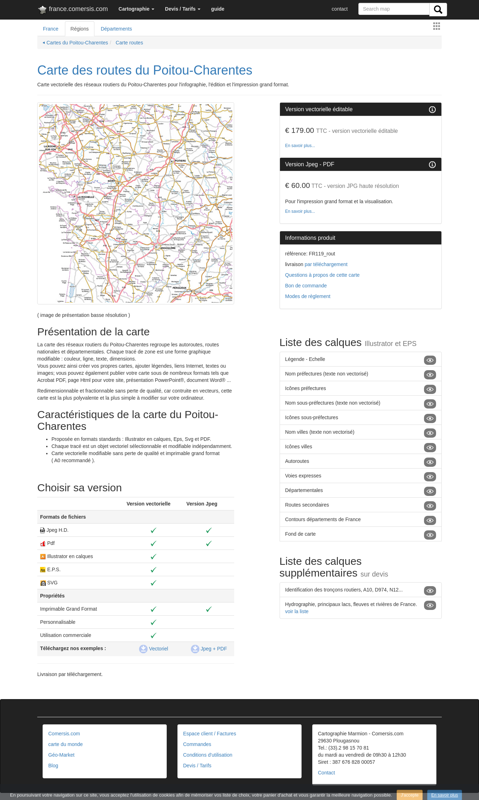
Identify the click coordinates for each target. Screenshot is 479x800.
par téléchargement (325, 264)
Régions (80, 29)
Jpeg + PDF (209, 649)
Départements (116, 29)
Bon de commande (306, 285)
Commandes (197, 744)
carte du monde (65, 744)
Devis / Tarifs (197, 765)
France (51, 29)
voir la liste (297, 611)
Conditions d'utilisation (207, 755)
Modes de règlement (308, 296)
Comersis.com (64, 733)
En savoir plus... (300, 145)
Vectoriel (153, 649)
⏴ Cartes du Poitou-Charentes (75, 42)
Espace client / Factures (209, 733)
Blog (53, 765)
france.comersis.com (72, 10)
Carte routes (128, 42)
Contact (326, 772)
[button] (136, 9)
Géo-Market (61, 755)
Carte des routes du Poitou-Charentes (144, 70)
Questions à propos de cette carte (322, 275)
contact (340, 9)
